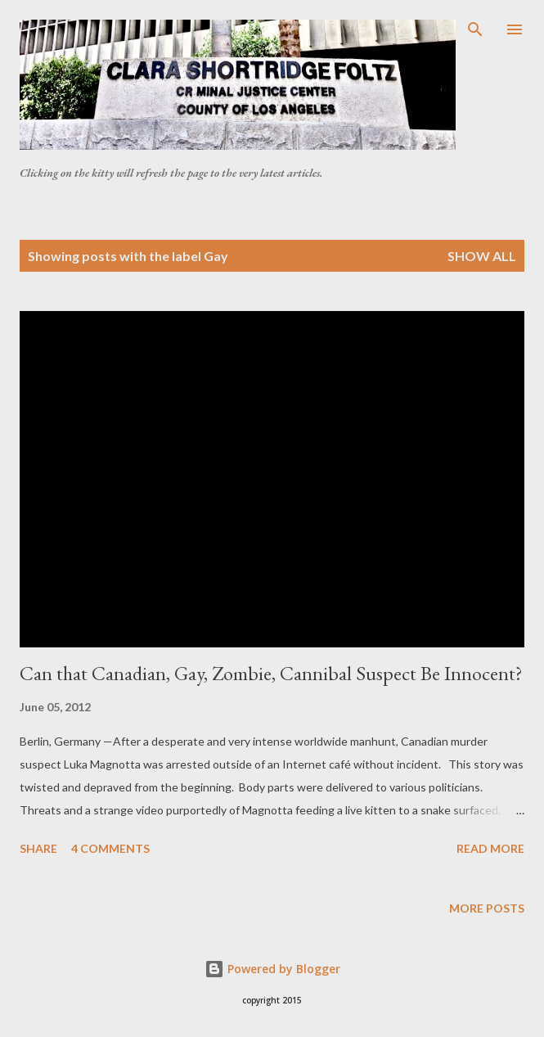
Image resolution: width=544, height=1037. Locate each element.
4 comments (110, 848)
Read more (490, 848)
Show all (481, 256)
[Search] (475, 29)
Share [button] (38, 848)
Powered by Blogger (272, 968)
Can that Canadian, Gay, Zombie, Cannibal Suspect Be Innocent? (271, 673)
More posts (486, 908)
